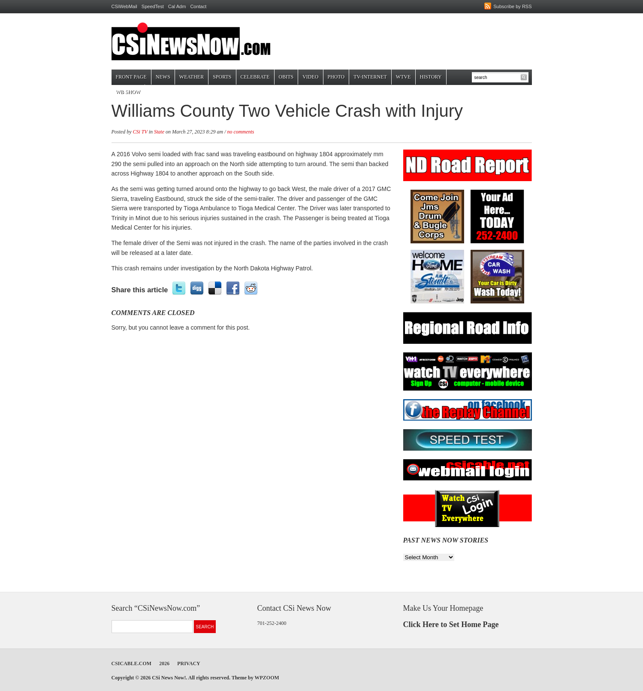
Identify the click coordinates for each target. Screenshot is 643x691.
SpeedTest (153, 6)
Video (310, 77)
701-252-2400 (272, 623)
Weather (191, 77)
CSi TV (140, 132)
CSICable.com (132, 664)
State (159, 132)
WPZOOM (266, 678)
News (163, 77)
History (431, 77)
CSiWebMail (124, 6)
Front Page (131, 77)
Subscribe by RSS (512, 6)
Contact (198, 6)
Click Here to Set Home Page (451, 624)
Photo (336, 77)
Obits (286, 77)
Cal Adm (177, 6)
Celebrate (255, 77)
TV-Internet (370, 77)
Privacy (188, 664)
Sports (222, 77)
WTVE (403, 77)
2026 (164, 664)
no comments (240, 132)
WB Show (128, 92)
